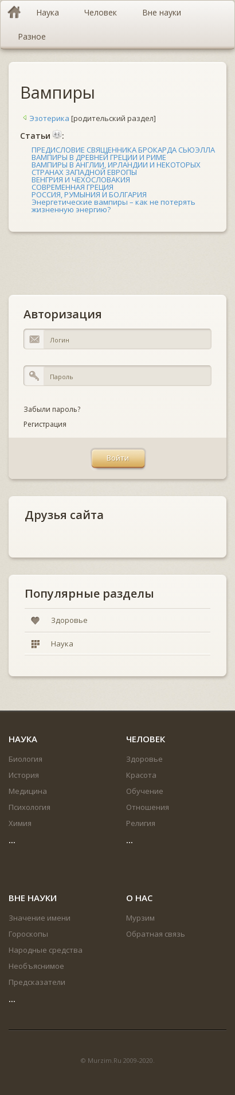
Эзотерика (44, 118)
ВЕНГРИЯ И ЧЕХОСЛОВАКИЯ (81, 179)
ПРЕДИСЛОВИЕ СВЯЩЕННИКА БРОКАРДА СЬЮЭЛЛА (123, 150)
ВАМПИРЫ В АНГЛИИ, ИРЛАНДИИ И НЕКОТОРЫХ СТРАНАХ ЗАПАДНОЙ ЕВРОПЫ (116, 168)
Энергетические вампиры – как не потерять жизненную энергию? (113, 206)
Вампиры (57, 92)
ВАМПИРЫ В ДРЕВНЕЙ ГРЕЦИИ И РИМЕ (99, 157)
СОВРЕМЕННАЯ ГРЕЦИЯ (72, 187)
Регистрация (44, 424)
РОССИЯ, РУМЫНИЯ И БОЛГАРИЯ (89, 194)
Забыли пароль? (51, 409)
